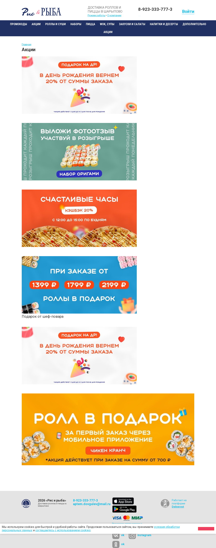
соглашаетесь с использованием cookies (63, 530)
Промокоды (18, 24)
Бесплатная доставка (151, 15)
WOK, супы (107, 24)
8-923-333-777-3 (155, 9)
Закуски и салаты (132, 24)
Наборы (75, 24)
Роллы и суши (55, 24)
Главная (26, 44)
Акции (36, 24)
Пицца (90, 24)
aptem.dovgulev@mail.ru (92, 504)
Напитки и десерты (164, 24)
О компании (114, 15)
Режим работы (96, 15)
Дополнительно (194, 24)
